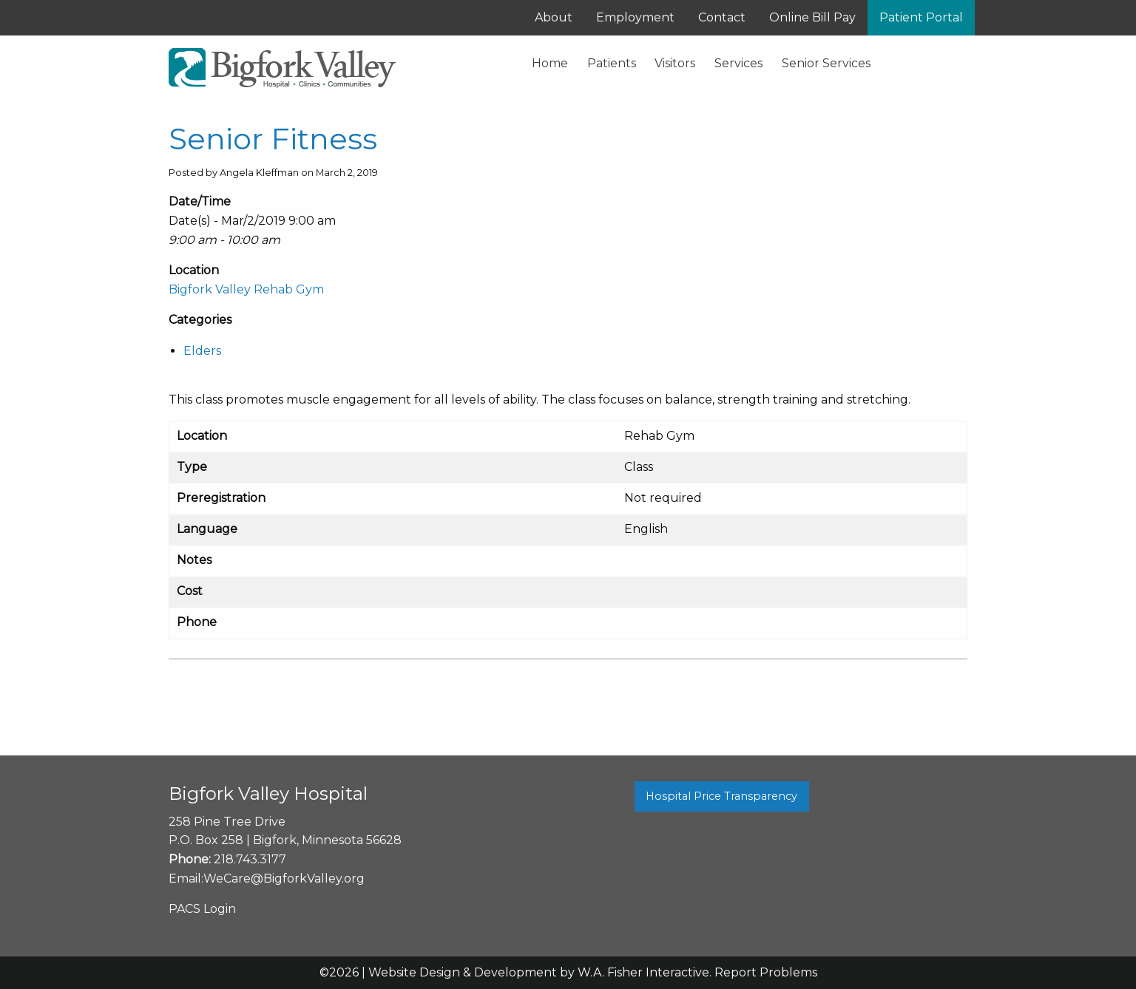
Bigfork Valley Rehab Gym (246, 289)
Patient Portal (921, 17)
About (553, 17)
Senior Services (826, 63)
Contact (722, 17)
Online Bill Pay (812, 17)
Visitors (675, 63)
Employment (635, 17)
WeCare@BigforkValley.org (284, 878)
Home (550, 63)
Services (738, 63)
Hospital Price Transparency (721, 796)
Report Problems (765, 972)
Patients (611, 63)
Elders (202, 351)
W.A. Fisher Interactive (643, 972)
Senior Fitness (273, 138)
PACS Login (202, 909)
